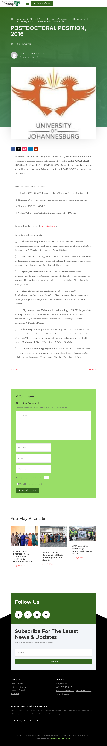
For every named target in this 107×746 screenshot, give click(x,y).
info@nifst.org (61, 684)
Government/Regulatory (72, 19)
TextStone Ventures (60, 738)
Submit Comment (27, 490)
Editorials (15, 693)
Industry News (26, 21)
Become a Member (27, 721)
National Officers (18, 687)
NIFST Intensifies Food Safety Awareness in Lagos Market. (82, 550)
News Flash (44, 21)
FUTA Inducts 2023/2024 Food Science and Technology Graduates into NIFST (24, 556)
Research (58, 21)
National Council (18, 690)
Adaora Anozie (39, 53)
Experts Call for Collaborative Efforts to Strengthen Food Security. (52, 556)
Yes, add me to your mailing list (30, 484)
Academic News (27, 19)
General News (47, 19)
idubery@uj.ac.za (48, 226)
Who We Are (17, 683)
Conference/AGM (42, 3)
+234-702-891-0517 (64, 687)
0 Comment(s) (24, 44)
